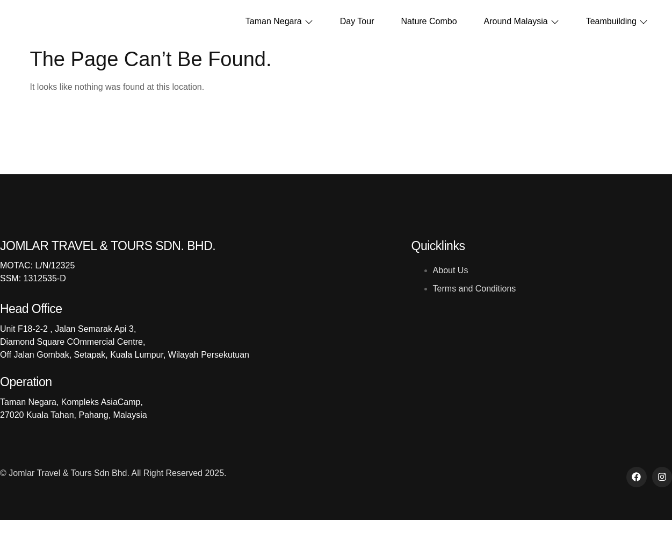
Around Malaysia (521, 28)
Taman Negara (279, 28)
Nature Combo (429, 28)
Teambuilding (617, 28)
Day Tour (357, 28)
